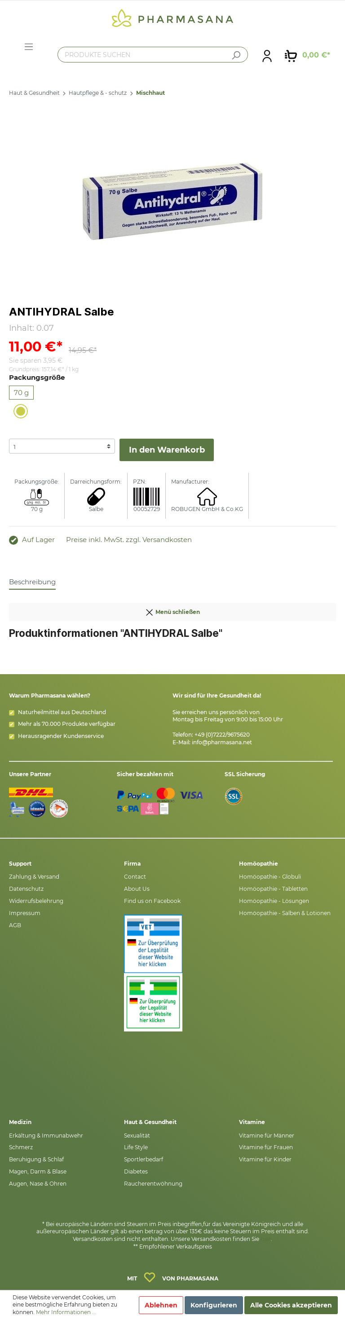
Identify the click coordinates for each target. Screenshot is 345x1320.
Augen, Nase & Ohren (37, 1183)
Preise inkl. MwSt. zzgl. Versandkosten (129, 539)
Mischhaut (150, 92)
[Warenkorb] (307, 55)
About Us (137, 888)
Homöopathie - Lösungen (274, 901)
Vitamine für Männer (266, 1135)
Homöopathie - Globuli (270, 876)
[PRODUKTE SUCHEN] (153, 54)
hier (266, 1239)
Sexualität (137, 1135)
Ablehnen (161, 1305)
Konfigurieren (213, 1305)
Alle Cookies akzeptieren (291, 1305)
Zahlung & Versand (34, 876)
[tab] (32, 581)
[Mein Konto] (267, 55)
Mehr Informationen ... (66, 1312)
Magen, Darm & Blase (37, 1171)
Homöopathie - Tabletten (273, 888)
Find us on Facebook (152, 901)
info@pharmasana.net (222, 742)
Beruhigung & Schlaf (36, 1159)
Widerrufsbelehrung (36, 901)
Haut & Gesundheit (34, 92)
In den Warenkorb (167, 450)
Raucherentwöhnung (153, 1183)
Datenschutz (26, 888)
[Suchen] (236, 55)
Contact (135, 876)
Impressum (24, 913)
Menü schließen (172, 610)
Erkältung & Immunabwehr (46, 1135)
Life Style (136, 1147)
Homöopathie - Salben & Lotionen (285, 913)
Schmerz (21, 1147)
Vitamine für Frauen (266, 1147)
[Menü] (29, 47)
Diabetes (136, 1171)
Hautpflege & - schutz (98, 92)
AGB (15, 925)
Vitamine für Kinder (265, 1159)
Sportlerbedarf (143, 1159)
